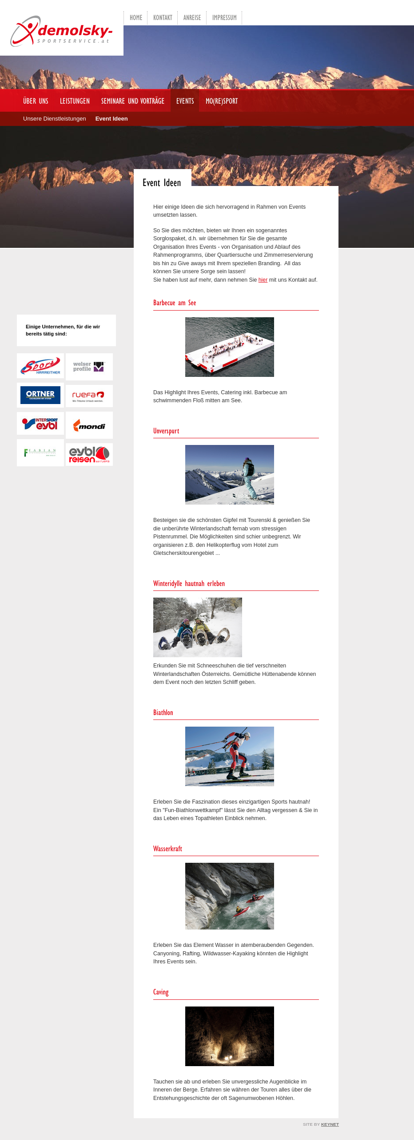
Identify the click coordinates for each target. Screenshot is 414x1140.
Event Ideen (112, 118)
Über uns (33, 100)
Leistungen (72, 100)
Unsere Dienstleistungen (54, 118)
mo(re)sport (219, 100)
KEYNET (330, 1124)
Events (182, 100)
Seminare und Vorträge (130, 100)
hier (263, 280)
